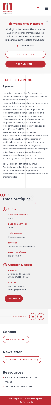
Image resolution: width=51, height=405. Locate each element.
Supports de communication (21, 377)
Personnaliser (25, 46)
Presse (8, 382)
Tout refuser (25, 54)
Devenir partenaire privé (19, 387)
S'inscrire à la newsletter (22, 360)
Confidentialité (26, 402)
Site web (14, 299)
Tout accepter (25, 64)
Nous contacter (16, 339)
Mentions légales (34, 399)
